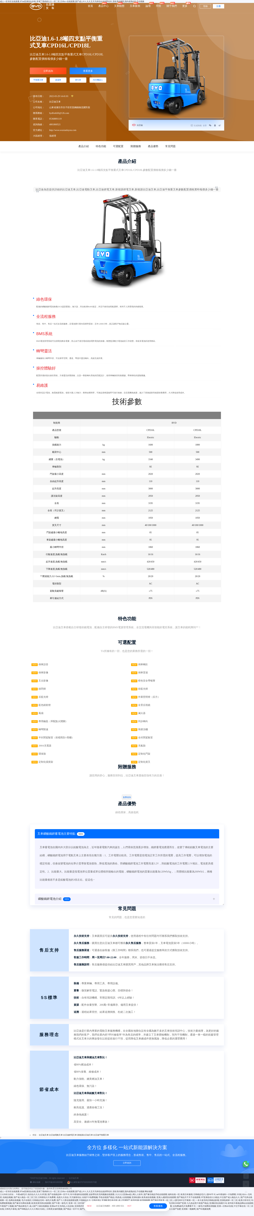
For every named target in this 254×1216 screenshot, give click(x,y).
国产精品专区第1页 (110, 1214)
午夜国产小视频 (7, 1211)
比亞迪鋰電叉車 (70, 1140)
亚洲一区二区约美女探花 (79, 1209)
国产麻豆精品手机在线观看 (155, 1200)
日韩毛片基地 (11, 1214)
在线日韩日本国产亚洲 (176, 1209)
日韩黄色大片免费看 (47, 1203)
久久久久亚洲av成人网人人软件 (129, 1200)
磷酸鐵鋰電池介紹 (54, 906)
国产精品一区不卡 (71, 1214)
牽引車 (78, 82)
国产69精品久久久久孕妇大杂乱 (32, 1214)
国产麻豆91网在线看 (21, 1209)
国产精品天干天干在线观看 (188, 1203)
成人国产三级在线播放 (39, 1211)
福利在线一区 (174, 1200)
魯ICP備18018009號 (54, 1188)
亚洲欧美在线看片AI (218, 1209)
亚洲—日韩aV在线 (225, 1211)
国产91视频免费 (203, 1214)
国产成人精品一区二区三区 (25, 1203)
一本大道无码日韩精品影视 (207, 1206)
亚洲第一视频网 (188, 1214)
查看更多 (88, 71)
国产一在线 (104, 1211)
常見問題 (170, 149)
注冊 (218, 6)
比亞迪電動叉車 (56, 1140)
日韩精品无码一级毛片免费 (44, 1206)
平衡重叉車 (38, 82)
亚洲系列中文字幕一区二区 (86, 1211)
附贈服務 (136, 149)
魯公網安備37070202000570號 (82, 1188)
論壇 (148, 4)
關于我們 (172, 4)
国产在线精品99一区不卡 (58, 1200)
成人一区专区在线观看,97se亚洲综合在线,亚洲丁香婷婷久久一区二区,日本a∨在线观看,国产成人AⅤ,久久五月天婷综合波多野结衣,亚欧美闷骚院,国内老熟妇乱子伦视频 (72, 1197)
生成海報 (192, 125)
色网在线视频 (14, 1206)
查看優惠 (158, 1206)
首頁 (90, 6)
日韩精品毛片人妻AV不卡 (204, 1200)
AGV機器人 (98, 82)
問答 (158, 4)
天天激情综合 (75, 1203)
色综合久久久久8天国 (37, 1200)
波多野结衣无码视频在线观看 (101, 1200)
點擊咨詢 (127, 803)
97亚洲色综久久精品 (210, 1203)
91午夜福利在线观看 (79, 1200)
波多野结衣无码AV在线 (120, 1211)
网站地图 (148, 1197)
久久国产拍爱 (175, 1214)
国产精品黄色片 (21, 1211)
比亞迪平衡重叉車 (101, 1140)
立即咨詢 (48, 71)
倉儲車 (58, 82)
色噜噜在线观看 (165, 1211)
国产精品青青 (162, 1214)
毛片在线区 (26, 1206)
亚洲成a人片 (151, 1211)
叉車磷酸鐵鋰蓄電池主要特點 (61, 840)
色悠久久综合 (62, 1203)
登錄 (205, 6)
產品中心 (103, 4)
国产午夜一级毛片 (60, 1209)
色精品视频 (8, 1203)
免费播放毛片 (125, 1214)
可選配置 (118, 149)
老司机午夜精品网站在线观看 (240, 1209)
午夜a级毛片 (21, 1200)
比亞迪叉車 (44, 1140)
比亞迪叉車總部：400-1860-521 (109, 1206)
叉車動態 (119, 4)
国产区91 (84, 1214)
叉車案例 (135, 4)
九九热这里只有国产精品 (197, 1209)
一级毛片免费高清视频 (206, 1211)
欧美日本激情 (186, 1200)
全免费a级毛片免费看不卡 (184, 1211)
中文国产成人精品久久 (229, 1203)
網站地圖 (35, 1188)
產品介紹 (83, 149)
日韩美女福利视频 (54, 1214)
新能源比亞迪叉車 (85, 1140)
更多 (184, 4)
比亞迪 (140, 125)
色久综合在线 (95, 1214)
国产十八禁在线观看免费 (67, 1206)
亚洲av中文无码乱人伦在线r (62, 1211)
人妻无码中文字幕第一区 (184, 1206)
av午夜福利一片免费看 (226, 1200)
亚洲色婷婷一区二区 (228, 1206)
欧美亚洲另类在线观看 (41, 1209)
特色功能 (101, 149)
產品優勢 (153, 149)
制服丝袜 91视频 (138, 1211)
